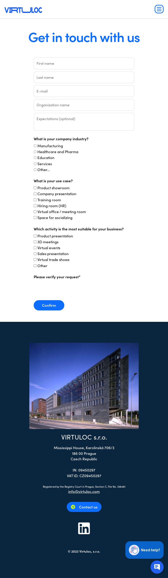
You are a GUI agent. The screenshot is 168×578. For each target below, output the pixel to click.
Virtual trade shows (53, 259)
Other (42, 265)
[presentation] (67, 289)
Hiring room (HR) (51, 205)
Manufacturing (50, 145)
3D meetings (47, 241)
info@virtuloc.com (84, 491)
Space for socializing (54, 217)
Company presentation (56, 193)
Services (44, 163)
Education (45, 157)
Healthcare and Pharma (57, 151)
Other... (43, 169)
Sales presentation (53, 253)
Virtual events (48, 247)
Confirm (49, 305)
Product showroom (53, 187)
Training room (49, 199)
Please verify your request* (57, 276)
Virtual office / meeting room (61, 211)
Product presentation (55, 235)
